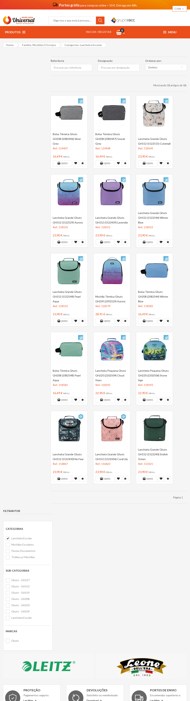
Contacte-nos (109, 598)
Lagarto (154, 627)
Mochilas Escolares (22, 87)
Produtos (15, 32)
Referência (57, 60)
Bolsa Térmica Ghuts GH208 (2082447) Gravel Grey (110, 138)
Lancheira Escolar (21, 81)
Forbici (153, 613)
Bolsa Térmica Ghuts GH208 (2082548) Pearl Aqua (66, 375)
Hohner (153, 620)
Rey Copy (155, 599)
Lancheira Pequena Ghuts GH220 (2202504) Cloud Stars (110, 375)
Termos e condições (65, 608)
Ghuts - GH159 (20, 135)
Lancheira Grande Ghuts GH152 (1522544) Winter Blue (153, 217)
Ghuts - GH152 (20, 129)
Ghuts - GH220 (20, 148)
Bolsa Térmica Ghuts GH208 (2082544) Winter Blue (153, 296)
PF (161, 613)
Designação (105, 60)
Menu (170, 32)
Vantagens (59, 603)
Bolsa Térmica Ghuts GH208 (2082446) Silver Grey (67, 138)
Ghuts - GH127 (20, 122)
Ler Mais (30, 558)
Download (94, 558)
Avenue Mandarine (160, 606)
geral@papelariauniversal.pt (35, 621)
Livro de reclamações (113, 613)
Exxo (177, 606)
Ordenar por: (153, 60)
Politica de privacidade (66, 613)
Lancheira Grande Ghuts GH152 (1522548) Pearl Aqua (67, 296)
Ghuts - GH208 (20, 141)
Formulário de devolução (115, 608)
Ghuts (15, 183)
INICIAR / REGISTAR (98, 31)
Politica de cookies (64, 618)
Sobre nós (59, 598)
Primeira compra (110, 603)
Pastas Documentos (23, 93)
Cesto (62, 163)
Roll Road (171, 613)
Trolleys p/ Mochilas (23, 99)
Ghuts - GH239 (20, 154)
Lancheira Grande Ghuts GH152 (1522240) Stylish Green (153, 454)
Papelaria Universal (88, 692)
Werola (177, 620)
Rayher (165, 620)
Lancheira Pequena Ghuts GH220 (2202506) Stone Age (153, 375)
